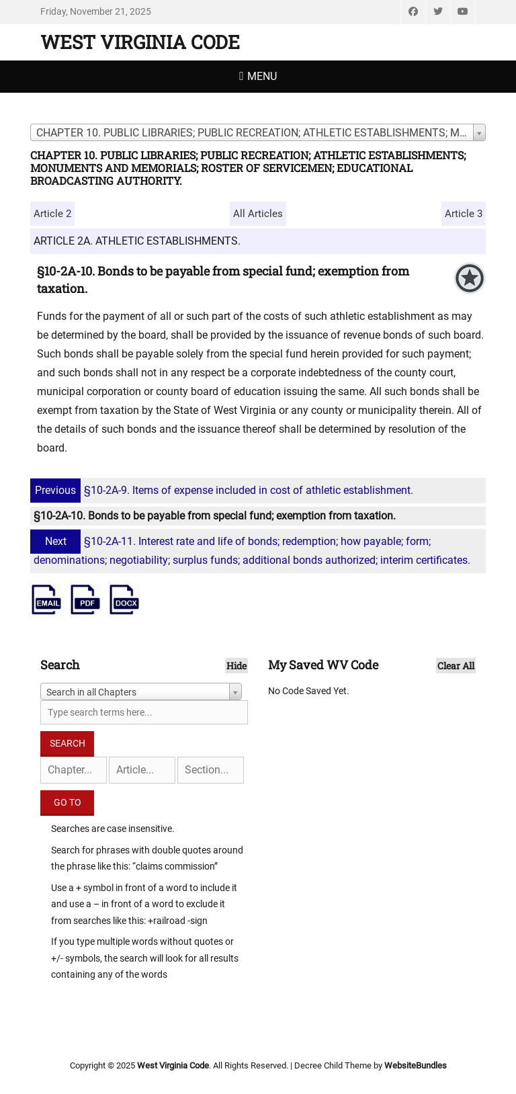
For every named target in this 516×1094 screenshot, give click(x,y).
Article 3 (463, 214)
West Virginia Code (140, 42)
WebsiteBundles (415, 1065)
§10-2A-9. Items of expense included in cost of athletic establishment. (223, 490)
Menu (262, 76)
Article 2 (52, 214)
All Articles (258, 214)
